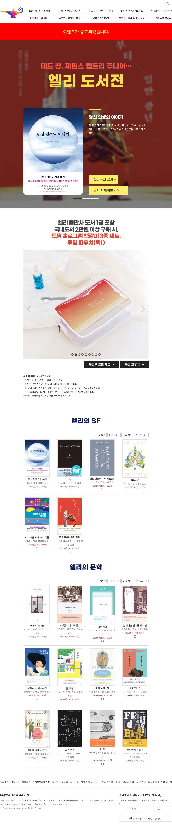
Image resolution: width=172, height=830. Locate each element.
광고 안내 (141, 782)
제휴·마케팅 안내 (89, 782)
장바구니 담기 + (104, 180)
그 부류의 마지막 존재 (70, 625)
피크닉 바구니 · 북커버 (39, 10)
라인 (102, 749)
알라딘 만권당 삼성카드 (131, 10)
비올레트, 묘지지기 (37, 688)
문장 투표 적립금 (163, 18)
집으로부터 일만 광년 (69, 537)
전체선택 (102, 435)
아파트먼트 (135, 688)
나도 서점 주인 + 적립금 (101, 10)
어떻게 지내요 (37, 625)
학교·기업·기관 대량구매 (160, 782)
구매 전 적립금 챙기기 (70, 10)
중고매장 (74, 782)
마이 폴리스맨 (102, 688)
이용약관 (26, 782)
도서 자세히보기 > (106, 190)
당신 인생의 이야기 (37, 479)
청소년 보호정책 (60, 782)
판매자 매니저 (106, 782)
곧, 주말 (70, 688)
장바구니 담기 (114, 435)
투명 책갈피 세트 (99, 364)
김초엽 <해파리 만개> (70, 18)
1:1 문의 (132, 809)
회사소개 (4, 782)
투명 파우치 (132, 364)
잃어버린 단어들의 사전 (135, 625)
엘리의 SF (86, 421)
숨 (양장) (135, 480)
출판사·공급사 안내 (125, 782)
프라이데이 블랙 (135, 749)
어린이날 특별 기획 (38, 18)
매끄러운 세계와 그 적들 (37, 537)
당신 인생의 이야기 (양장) (102, 478)
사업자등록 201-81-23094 (30, 800)
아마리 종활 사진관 (37, 750)
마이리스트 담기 (141, 435)
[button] (77, 198)
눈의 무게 (69, 749)
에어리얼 (102, 627)
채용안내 (15, 782)
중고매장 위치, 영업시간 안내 (147, 818)
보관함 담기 (127, 435)
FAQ (159, 809)
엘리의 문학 (86, 567)
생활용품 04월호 (101, 18)
